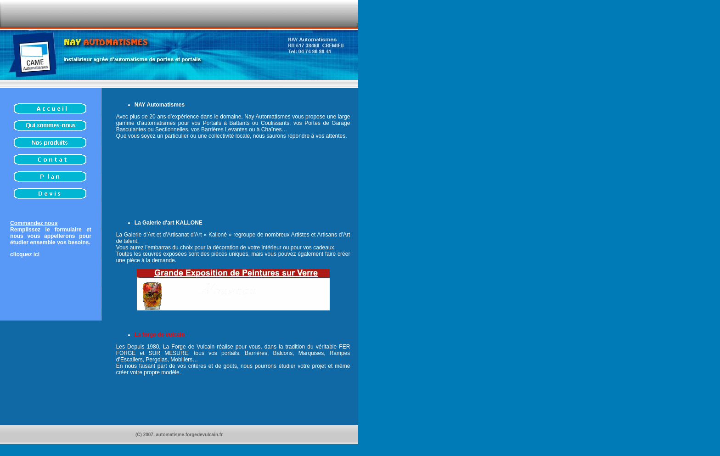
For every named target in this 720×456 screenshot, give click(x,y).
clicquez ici (24, 254)
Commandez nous (33, 223)
